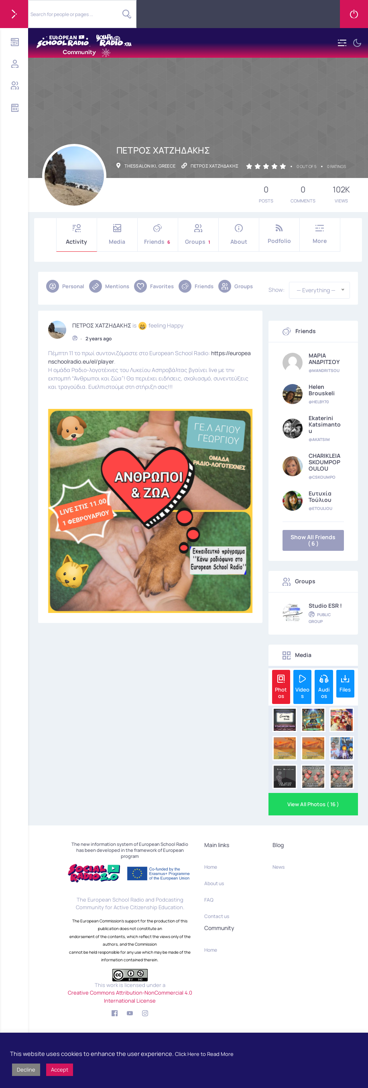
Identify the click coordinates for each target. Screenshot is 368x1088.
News (278, 867)
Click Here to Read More (204, 1054)
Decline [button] (26, 1069)
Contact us (216, 916)
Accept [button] (59, 1069)
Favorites (154, 286)
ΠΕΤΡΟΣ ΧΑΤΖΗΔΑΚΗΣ (101, 325)
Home (210, 867)
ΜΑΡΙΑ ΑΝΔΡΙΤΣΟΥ (324, 358)
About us (214, 883)
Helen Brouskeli (322, 390)
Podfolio (279, 234)
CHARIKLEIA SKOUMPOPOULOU (324, 462)
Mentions (109, 286)
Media (117, 234)
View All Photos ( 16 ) (313, 804)
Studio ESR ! (325, 606)
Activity (77, 234)
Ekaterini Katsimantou (325, 424)
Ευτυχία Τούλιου (320, 496)
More (320, 234)
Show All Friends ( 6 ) (313, 540)
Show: (276, 290)
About (239, 234)
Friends (158, 234)
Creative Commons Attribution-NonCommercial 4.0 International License (130, 996)
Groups (198, 234)
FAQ (208, 899)
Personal (65, 286)
